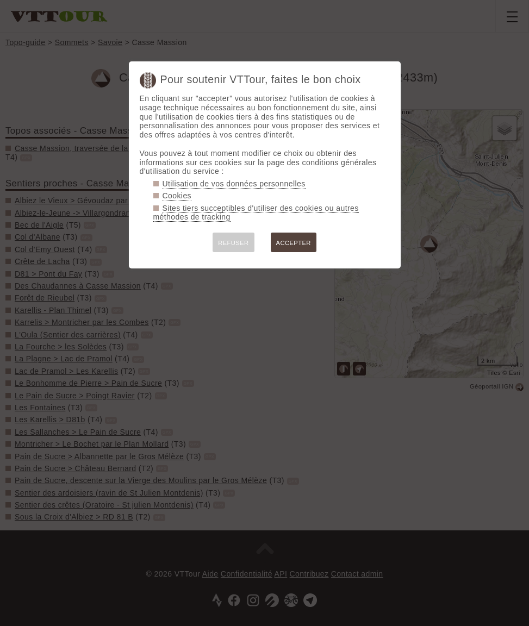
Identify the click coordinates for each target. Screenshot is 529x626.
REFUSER (233, 243)
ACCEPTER (293, 243)
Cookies (177, 195)
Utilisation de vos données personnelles (234, 183)
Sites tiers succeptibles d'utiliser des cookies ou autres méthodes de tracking (256, 213)
